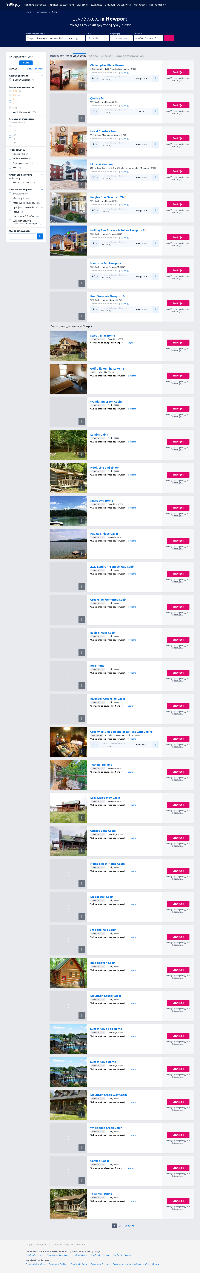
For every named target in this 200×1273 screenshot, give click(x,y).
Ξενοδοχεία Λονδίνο (58, 1264)
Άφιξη (89, 34)
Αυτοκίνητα (124, 4)
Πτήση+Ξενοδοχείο (35, 4)
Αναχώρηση (115, 34)
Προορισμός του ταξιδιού (37, 34)
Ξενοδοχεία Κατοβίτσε (36, 1264)
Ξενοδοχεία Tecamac (100, 1255)
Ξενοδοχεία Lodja (79, 1255)
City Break (82, 4)
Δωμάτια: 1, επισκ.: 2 (145, 38)
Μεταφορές (140, 4)
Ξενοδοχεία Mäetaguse (57, 1255)
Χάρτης (26, 62)
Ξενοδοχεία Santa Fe (35, 1255)
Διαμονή (110, 4)
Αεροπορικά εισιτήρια (61, 4)
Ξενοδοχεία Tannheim (122, 1255)
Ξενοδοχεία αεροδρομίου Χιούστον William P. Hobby (136, 1264)
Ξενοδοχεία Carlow (79, 1264)
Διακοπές (96, 4)
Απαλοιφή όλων (35, 69)
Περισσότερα (156, 4)
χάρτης (125, 72)
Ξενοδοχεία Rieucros (100, 1264)
